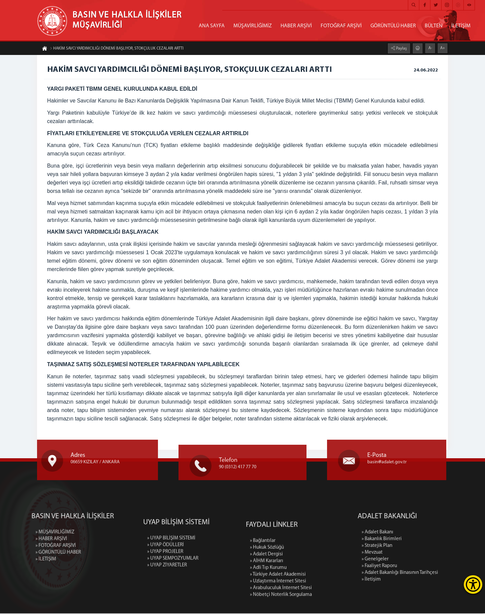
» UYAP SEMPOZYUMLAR (172, 593)
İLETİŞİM (461, 26)
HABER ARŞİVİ (296, 26)
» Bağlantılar (263, 589)
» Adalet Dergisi (266, 603)
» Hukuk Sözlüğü (267, 596)
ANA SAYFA (212, 26)
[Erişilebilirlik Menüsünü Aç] (473, 584)
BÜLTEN (434, 26)
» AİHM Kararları (266, 610)
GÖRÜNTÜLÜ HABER (393, 26)
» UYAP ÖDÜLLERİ (165, 579)
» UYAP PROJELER (165, 586)
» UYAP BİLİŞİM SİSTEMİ (171, 573)
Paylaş (401, 48)
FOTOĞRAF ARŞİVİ (341, 26)
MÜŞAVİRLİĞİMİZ (252, 26)
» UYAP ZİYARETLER (167, 600)
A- (430, 47)
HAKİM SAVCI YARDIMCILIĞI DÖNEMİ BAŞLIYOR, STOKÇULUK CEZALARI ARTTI (117, 49)
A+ (442, 47)
